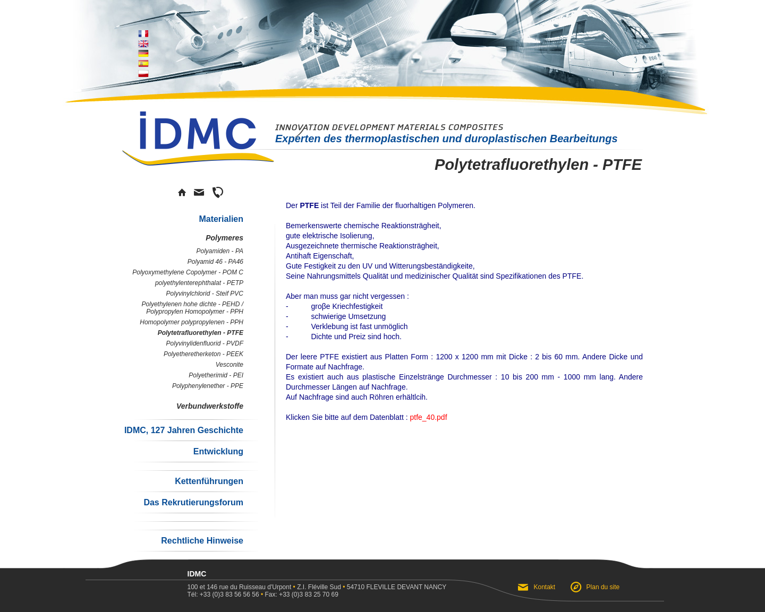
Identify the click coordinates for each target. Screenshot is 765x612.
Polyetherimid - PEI (216, 375)
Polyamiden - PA (220, 251)
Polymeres (224, 238)
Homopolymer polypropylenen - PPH (191, 322)
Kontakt (545, 587)
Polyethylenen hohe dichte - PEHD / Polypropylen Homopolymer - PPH (192, 307)
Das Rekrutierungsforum (193, 502)
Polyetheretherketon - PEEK (203, 354)
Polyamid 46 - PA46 (215, 261)
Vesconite (229, 364)
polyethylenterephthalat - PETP (199, 283)
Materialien (221, 218)
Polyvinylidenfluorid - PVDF (204, 343)
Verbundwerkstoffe (209, 406)
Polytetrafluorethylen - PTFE (200, 333)
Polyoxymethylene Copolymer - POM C (187, 272)
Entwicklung (218, 451)
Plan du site (603, 587)
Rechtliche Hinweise (202, 540)
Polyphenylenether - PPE (207, 386)
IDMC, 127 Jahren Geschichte (183, 430)
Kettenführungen (209, 481)
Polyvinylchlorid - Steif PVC (204, 293)
